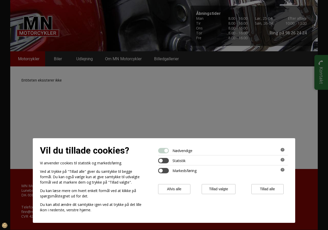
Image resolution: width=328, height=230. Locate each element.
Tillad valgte (218, 189)
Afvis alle (174, 189)
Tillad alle (267, 189)
